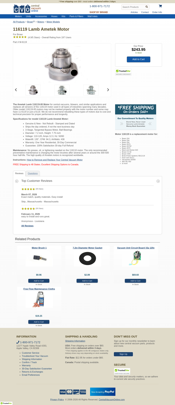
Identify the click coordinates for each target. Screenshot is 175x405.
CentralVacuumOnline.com (112, 399)
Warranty (26, 365)
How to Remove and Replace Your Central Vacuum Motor (55, 160)
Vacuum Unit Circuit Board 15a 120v (135, 248)
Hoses (54, 16)
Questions (33, 173)
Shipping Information (32, 359)
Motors (18, 16)
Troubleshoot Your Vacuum (35, 356)
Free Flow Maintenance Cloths (39, 289)
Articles (134, 12)
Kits (63, 16)
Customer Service (30, 353)
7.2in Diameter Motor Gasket (87, 248)
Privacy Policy (57, 399)
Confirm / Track (29, 362)
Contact (145, 12)
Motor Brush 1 (39, 248)
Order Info (157, 12)
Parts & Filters (76, 16)
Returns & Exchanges (32, 372)
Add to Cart (138, 59)
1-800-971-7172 (28, 342)
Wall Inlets (92, 16)
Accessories (41, 16)
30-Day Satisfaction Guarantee (37, 368)
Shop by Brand (99, 12)
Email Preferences (31, 375)
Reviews (19, 173)
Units (28, 16)
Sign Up (123, 354)
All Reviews (27, 226)
